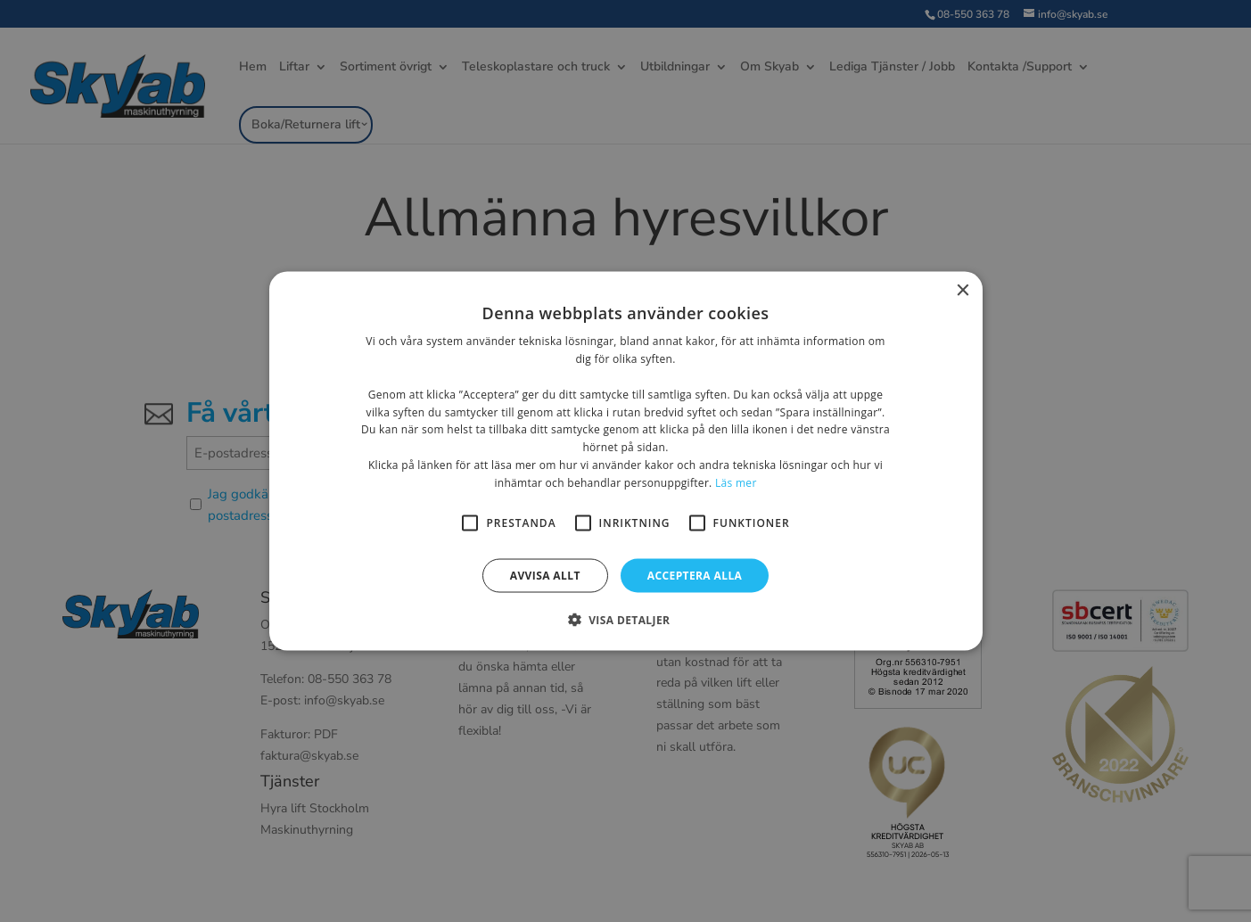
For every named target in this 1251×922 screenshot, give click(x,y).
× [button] (962, 291)
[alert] (625, 461)
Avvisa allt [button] (545, 574)
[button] (626, 619)
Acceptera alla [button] (695, 574)
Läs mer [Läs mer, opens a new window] (736, 482)
